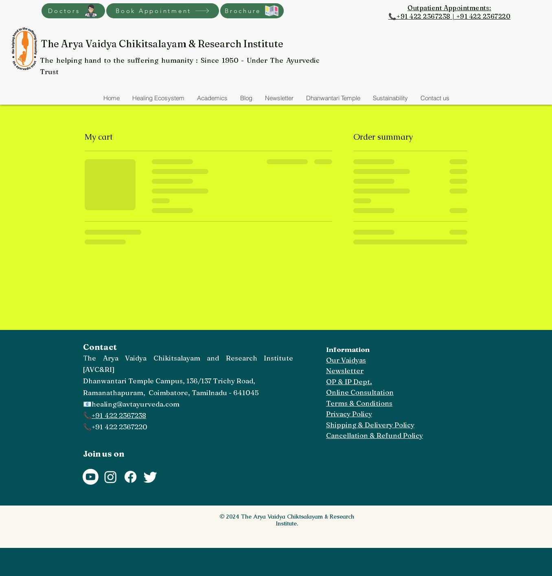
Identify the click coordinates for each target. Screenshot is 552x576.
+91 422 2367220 (119, 426)
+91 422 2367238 (119, 415)
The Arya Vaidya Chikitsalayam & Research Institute (162, 44)
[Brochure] (252, 10)
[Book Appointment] (162, 10)
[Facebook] (130, 477)
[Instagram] (110, 477)
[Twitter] (150, 477)
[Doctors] (73, 10)
